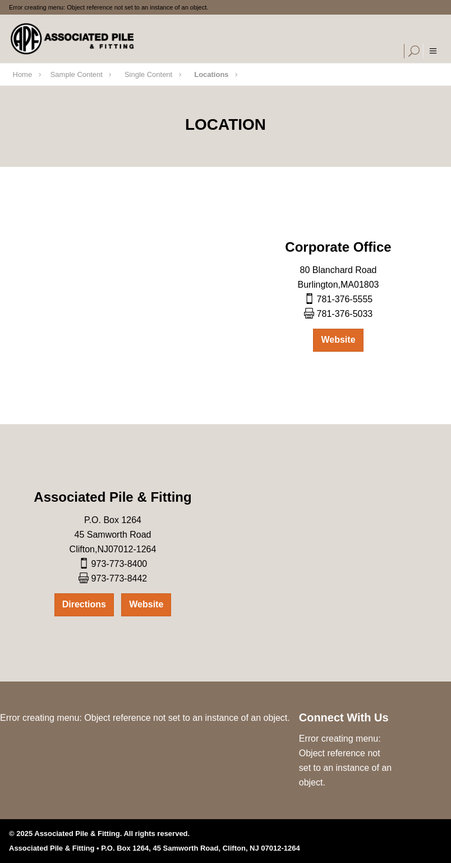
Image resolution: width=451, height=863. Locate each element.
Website (338, 339)
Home (23, 74)
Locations (211, 74)
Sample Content (76, 74)
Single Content (148, 74)
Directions (84, 604)
